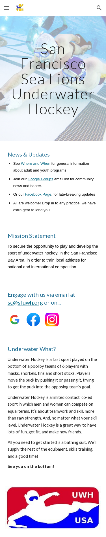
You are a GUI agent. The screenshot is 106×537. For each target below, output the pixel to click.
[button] (7, 8)
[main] (53, 78)
